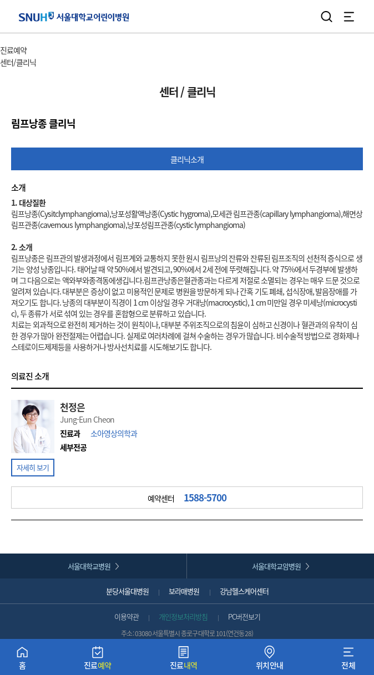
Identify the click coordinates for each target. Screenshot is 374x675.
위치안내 (270, 660)
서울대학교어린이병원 (74, 16)
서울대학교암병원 (276, 566)
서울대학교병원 (89, 566)
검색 (327, 16)
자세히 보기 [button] (33, 467)
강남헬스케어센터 (244, 591)
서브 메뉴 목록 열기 (68, 63)
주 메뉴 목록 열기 (55, 51)
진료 (98, 660)
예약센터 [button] (187, 497)
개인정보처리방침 (183, 616)
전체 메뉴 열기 (349, 16)
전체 (348, 660)
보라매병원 (184, 591)
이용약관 (126, 616)
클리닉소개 (187, 159)
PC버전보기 (244, 616)
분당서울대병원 (127, 591)
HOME (9, 38)
